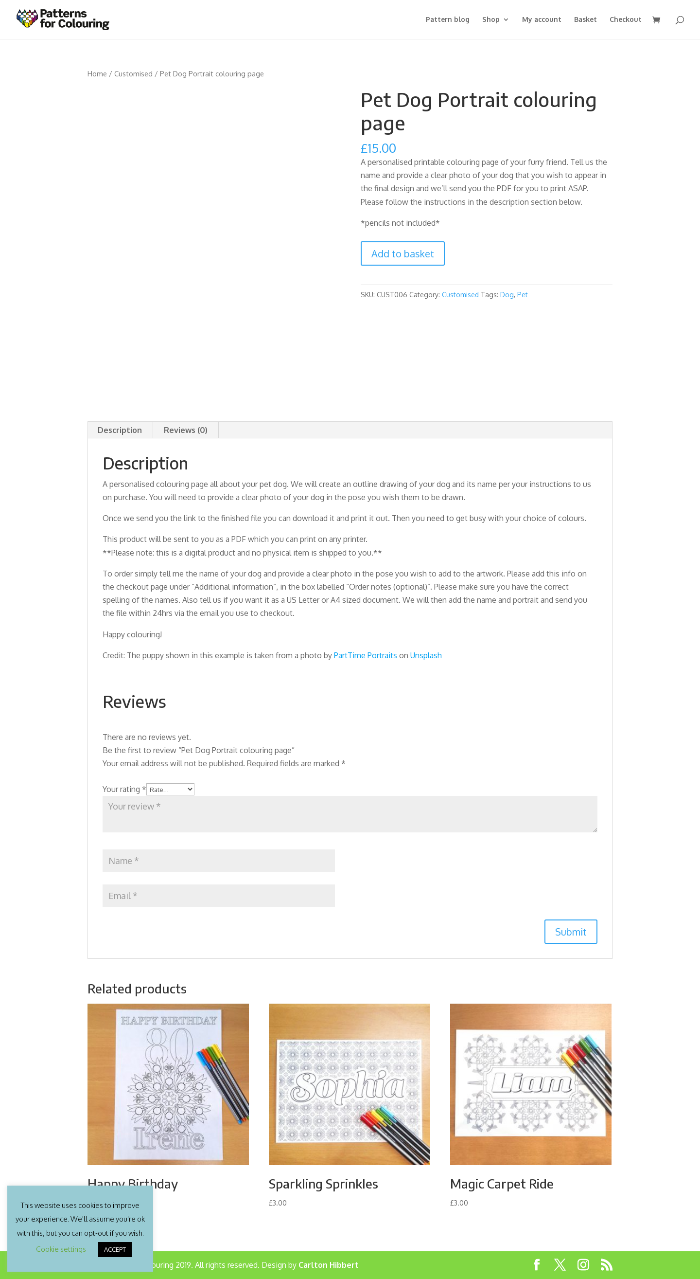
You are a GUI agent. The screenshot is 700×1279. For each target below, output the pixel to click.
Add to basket (402, 253)
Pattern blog (448, 19)
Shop (491, 19)
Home (97, 73)
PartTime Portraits (365, 655)
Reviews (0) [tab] (186, 430)
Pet (522, 294)
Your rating (124, 789)
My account (541, 19)
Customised (133, 73)
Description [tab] (120, 430)
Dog (507, 294)
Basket (585, 19)
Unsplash (426, 655)
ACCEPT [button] (115, 1249)
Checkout (626, 19)
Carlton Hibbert (328, 1265)
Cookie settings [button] (61, 1249)
